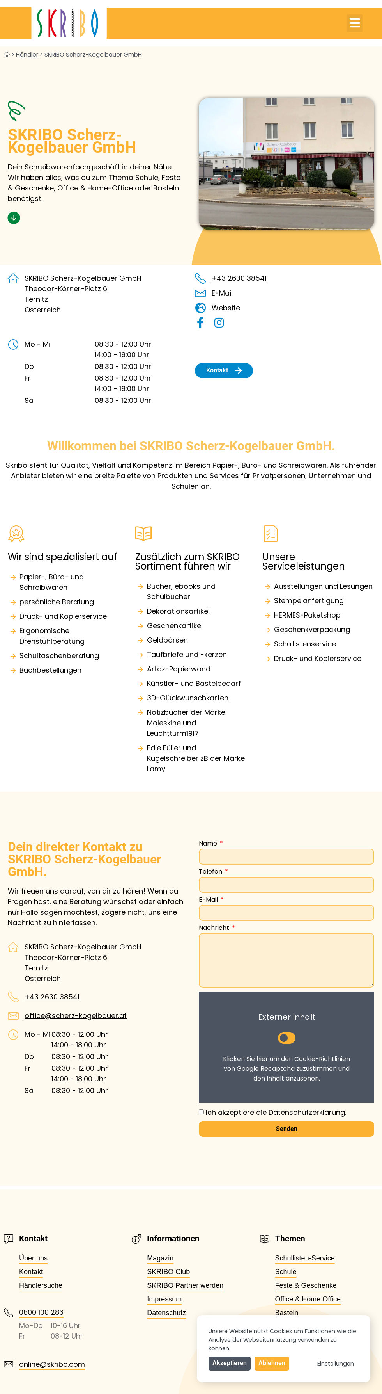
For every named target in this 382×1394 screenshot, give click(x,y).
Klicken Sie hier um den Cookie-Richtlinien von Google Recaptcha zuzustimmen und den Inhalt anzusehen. (286, 1068)
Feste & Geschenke (306, 1285)
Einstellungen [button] (335, 1363)
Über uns (33, 1258)
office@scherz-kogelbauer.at (76, 1015)
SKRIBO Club (168, 1272)
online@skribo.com (52, 1364)
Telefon (211, 872)
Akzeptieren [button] (229, 1363)
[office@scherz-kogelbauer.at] (13, 1015)
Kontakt (31, 1272)
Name (209, 844)
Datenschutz (166, 1313)
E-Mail (222, 293)
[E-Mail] (200, 293)
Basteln (287, 1313)
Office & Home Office (308, 1299)
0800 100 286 (41, 1312)
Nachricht (215, 928)
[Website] (200, 308)
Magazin (160, 1258)
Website (226, 308)
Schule (286, 1272)
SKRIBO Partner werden (185, 1285)
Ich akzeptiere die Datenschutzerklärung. (276, 1112)
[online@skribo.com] (8, 1364)
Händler (27, 54)
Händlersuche (40, 1285)
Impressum (164, 1299)
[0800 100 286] (8, 1312)
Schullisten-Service (305, 1258)
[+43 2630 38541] (200, 278)
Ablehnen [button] (271, 1363)
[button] (355, 23)
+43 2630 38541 (239, 278)
